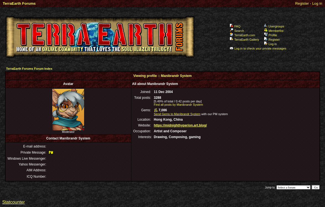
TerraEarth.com (242, 35)
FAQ (235, 26)
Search (237, 30)
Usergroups (274, 26)
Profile (270, 35)
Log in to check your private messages (258, 48)
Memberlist (274, 30)
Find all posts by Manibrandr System (178, 104)
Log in (317, 3)
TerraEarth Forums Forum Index (29, 68)
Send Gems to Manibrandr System (177, 114)
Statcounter (13, 202)
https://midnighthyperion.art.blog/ (180, 125)
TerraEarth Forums (19, 3)
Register (302, 3)
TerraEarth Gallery (244, 39)
